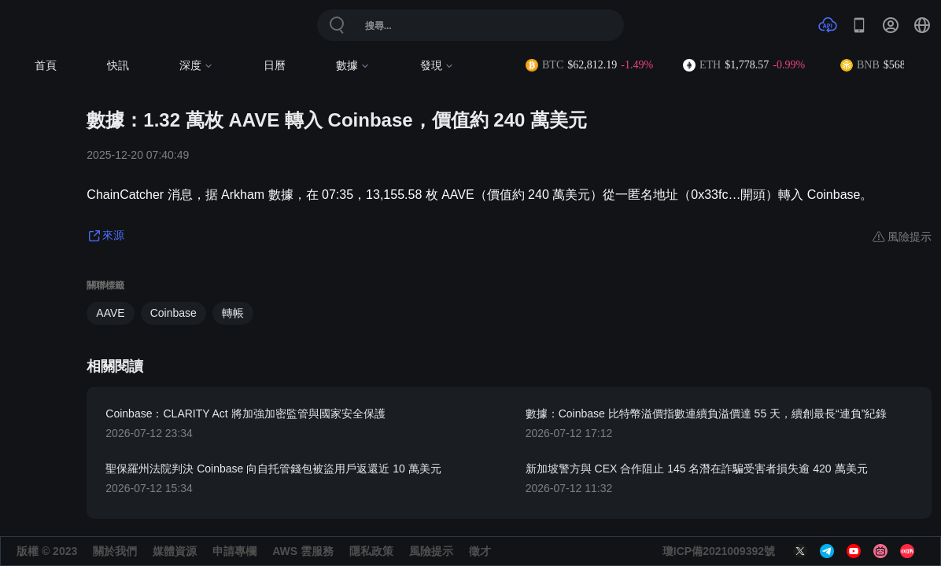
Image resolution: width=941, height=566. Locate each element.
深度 (196, 66)
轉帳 (233, 313)
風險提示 (431, 551)
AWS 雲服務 (303, 551)
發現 (437, 66)
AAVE (110, 313)
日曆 (275, 66)
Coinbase (173, 313)
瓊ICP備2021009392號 (718, 551)
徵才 (480, 551)
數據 (353, 66)
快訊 (118, 66)
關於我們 (115, 551)
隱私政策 (371, 551)
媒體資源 (175, 551)
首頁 (46, 66)
